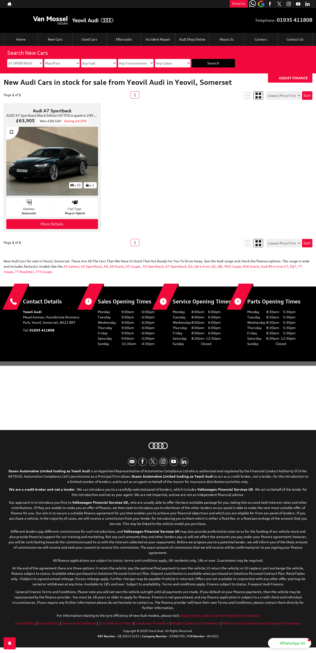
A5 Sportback (153, 266)
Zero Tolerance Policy (115, 623)
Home (21, 39)
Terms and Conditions (79, 623)
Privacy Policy (48, 623)
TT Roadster (24, 272)
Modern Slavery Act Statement (196, 623)
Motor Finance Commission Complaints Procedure (262, 623)
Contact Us (295, 39)
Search (213, 63)
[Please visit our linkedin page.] (307, 4)
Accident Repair (158, 39)
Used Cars (89, 39)
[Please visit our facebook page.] (269, 4)
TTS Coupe (44, 272)
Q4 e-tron (202, 266)
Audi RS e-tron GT (274, 266)
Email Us (238, 4)
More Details (52, 224)
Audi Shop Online (192, 39)
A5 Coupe (133, 266)
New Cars (55, 39)
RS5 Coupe (233, 266)
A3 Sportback (91, 266)
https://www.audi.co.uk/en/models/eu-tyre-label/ (220, 615)
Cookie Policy (25, 623)
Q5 (213, 266)
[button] (289, 643)
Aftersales (124, 39)
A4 (105, 266)
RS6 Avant (251, 266)
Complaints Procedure (151, 623)
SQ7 (292, 266)
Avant (119, 266)
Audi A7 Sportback (52, 110)
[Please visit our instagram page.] (288, 4)
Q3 (190, 266)
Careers (261, 39)
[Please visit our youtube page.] (298, 4)
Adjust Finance (293, 78)
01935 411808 (294, 20)
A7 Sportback (175, 266)
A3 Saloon (71, 266)
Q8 (220, 266)
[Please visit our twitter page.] (279, 4)
